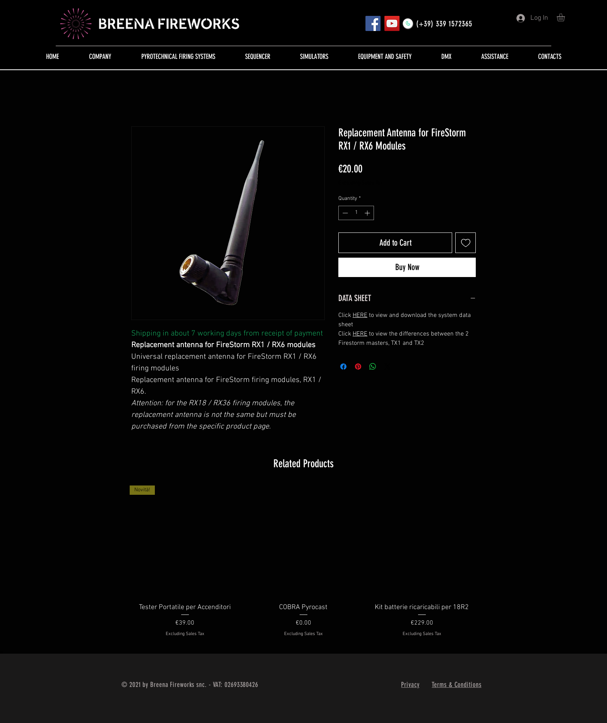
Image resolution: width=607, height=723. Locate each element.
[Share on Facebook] (343, 366)
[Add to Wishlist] (465, 242)
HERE (360, 315)
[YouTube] (392, 23)
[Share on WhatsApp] (372, 366)
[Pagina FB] (373, 23)
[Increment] (368, 213)
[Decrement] (344, 213)
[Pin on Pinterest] (358, 366)
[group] (303, 566)
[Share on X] (387, 366)
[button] (565, 17)
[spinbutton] (356, 213)
